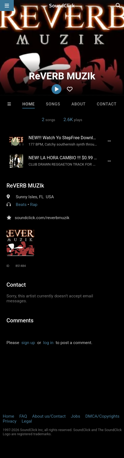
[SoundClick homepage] (62, 5)
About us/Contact (49, 416)
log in (48, 342)
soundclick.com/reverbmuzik (42, 217)
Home (28, 104)
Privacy (10, 421)
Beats (21, 204)
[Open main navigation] (7, 5)
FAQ (23, 416)
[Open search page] (118, 5)
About (78, 104)
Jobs (75, 416)
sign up (28, 342)
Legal (27, 421)
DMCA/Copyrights (102, 416)
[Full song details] (109, 141)
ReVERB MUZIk (25, 185)
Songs (53, 104)
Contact (107, 104)
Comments (20, 320)
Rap (33, 204)
